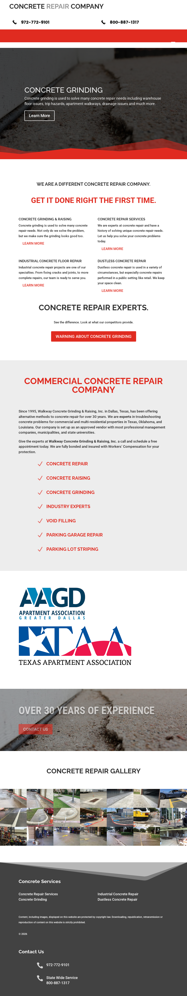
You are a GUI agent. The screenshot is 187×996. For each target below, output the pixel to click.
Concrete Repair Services (38, 894)
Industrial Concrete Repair (118, 894)
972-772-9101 (35, 22)
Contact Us (35, 729)
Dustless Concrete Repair (117, 899)
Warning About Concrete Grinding (94, 336)
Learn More (39, 120)
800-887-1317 (124, 22)
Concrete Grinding (63, 95)
